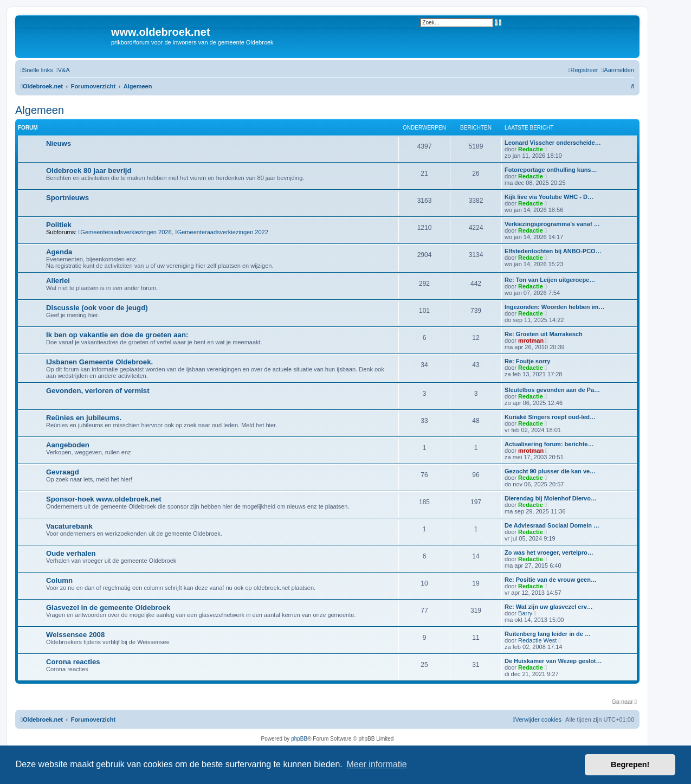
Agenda (59, 252)
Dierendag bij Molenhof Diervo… (551, 498)
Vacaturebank (69, 526)
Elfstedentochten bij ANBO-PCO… (553, 251)
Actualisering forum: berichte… (549, 444)
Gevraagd (62, 472)
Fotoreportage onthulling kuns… (551, 169)
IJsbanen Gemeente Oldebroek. (99, 362)
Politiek (59, 225)
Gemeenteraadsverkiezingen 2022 (221, 232)
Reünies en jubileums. (83, 418)
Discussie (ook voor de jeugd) (97, 308)
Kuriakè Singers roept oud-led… (550, 417)
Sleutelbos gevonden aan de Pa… (552, 390)
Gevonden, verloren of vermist (98, 391)
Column (59, 580)
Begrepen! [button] (630, 764)
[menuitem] (63, 69)
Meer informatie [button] (376, 764)
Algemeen (39, 110)
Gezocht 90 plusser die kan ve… (550, 471)
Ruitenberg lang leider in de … (548, 634)
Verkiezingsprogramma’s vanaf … (552, 224)
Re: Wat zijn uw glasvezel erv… (549, 606)
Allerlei (58, 281)
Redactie (530, 149)
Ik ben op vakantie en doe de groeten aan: (117, 335)
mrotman (531, 340)
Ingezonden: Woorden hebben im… (554, 307)
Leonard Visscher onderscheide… (553, 142)
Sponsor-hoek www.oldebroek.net (104, 499)
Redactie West (537, 640)
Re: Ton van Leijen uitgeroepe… (550, 280)
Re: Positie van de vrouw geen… (551, 579)
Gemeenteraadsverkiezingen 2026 (124, 232)
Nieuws (58, 143)
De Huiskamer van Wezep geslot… (553, 661)
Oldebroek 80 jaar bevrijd (89, 170)
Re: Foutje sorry (527, 361)
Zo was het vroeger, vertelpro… (549, 552)
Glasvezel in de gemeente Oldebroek (108, 607)
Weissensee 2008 (75, 635)
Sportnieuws (67, 198)
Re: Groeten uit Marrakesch (544, 334)
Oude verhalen (71, 553)
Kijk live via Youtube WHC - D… (549, 197)
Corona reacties (73, 662)
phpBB (299, 739)
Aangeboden (67, 445)
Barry (525, 613)
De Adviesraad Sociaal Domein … (552, 525)
